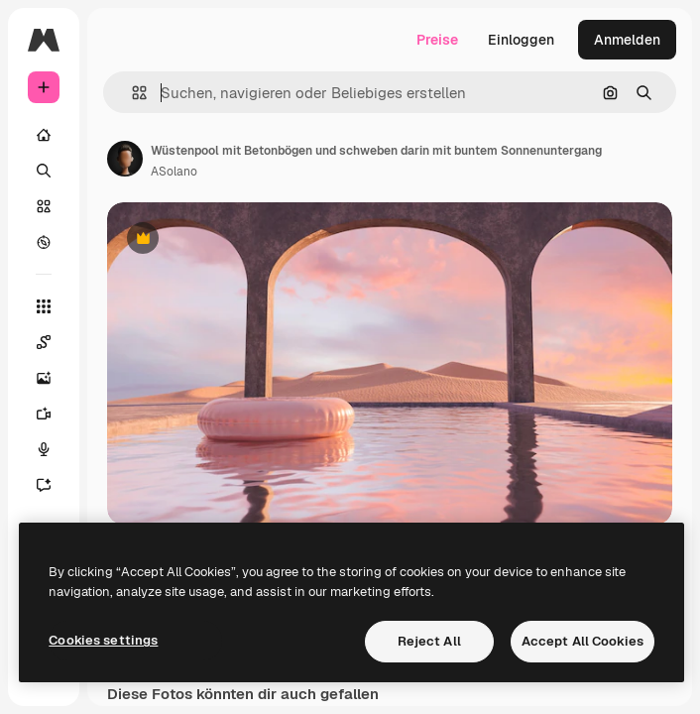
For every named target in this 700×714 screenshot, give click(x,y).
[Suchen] (43, 170)
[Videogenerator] (43, 413)
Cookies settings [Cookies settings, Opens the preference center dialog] (103, 640)
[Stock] (43, 206)
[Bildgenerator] (43, 378)
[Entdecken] (43, 242)
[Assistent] (43, 485)
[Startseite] (43, 135)
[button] (131, 92)
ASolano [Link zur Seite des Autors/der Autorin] (174, 171)
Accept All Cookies (582, 641)
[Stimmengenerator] (43, 449)
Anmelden (627, 40)
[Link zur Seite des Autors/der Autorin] (125, 159)
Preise (437, 40)
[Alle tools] (43, 306)
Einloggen (521, 40)
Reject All (429, 641)
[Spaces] (43, 342)
